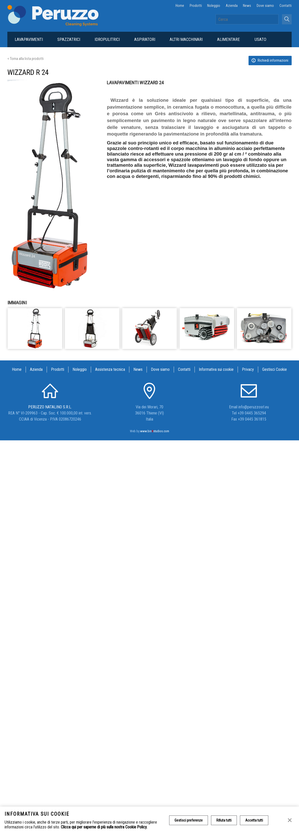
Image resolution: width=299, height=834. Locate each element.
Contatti (285, 6)
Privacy (248, 369)
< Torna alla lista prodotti (25, 59)
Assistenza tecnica (110, 369)
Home (179, 6)
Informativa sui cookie (216, 369)
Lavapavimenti (29, 39)
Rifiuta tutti (224, 820)
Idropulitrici (107, 39)
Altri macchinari (186, 39)
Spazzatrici (68, 39)
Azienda (232, 6)
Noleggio (213, 6)
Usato (260, 39)
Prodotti (196, 6)
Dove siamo (265, 6)
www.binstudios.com (154, 431)
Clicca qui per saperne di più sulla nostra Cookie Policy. (104, 827)
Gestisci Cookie (274, 369)
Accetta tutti (254, 820)
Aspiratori (144, 39)
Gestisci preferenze (188, 820)
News (247, 6)
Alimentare (228, 39)
